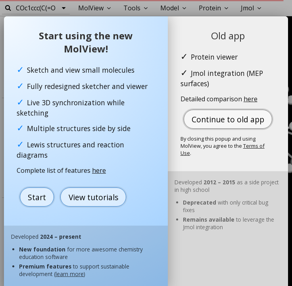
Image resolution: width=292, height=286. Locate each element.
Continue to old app (228, 119)
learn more (70, 274)
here (99, 170)
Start (37, 197)
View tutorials (93, 197)
